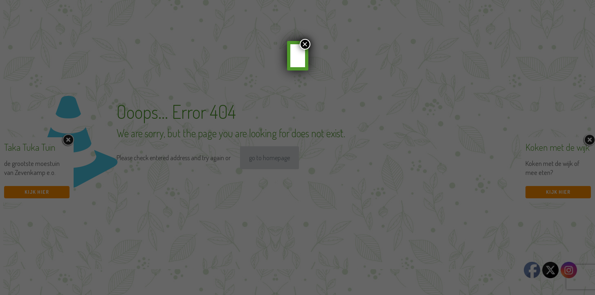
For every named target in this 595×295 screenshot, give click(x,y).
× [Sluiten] (305, 44)
